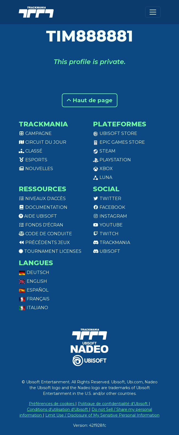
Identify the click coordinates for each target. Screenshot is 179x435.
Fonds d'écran (41, 225)
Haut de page (89, 100)
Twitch (106, 233)
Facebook (109, 207)
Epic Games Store (119, 142)
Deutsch (34, 272)
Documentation (43, 207)
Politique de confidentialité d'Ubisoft (113, 403)
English (33, 281)
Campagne (35, 133)
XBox (103, 168)
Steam (104, 151)
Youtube (108, 225)
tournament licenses (50, 251)
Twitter (107, 198)
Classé (30, 151)
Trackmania (111, 242)
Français (34, 298)
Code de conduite (45, 233)
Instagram (110, 216)
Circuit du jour (42, 142)
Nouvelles (36, 168)
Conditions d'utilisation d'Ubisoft (58, 409)
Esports (33, 159)
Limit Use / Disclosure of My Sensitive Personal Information (102, 415)
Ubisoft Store (115, 133)
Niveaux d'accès (42, 198)
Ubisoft (106, 251)
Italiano (33, 307)
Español (33, 290)
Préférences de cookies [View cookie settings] (52, 403)
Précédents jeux (44, 242)
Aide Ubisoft (38, 216)
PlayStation (112, 159)
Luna (102, 177)
